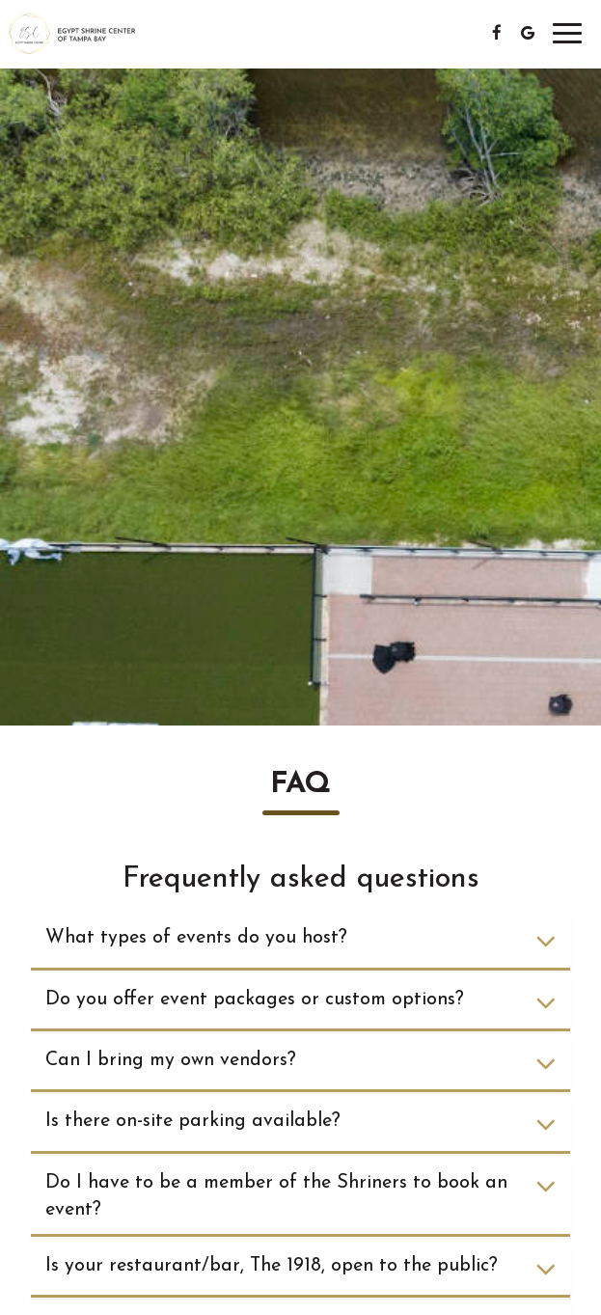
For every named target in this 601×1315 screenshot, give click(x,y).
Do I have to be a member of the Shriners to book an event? (300, 1197)
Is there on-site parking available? (300, 1124)
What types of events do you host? (300, 941)
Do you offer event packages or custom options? (300, 1003)
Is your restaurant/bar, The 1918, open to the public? (300, 1269)
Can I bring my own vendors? (300, 1064)
